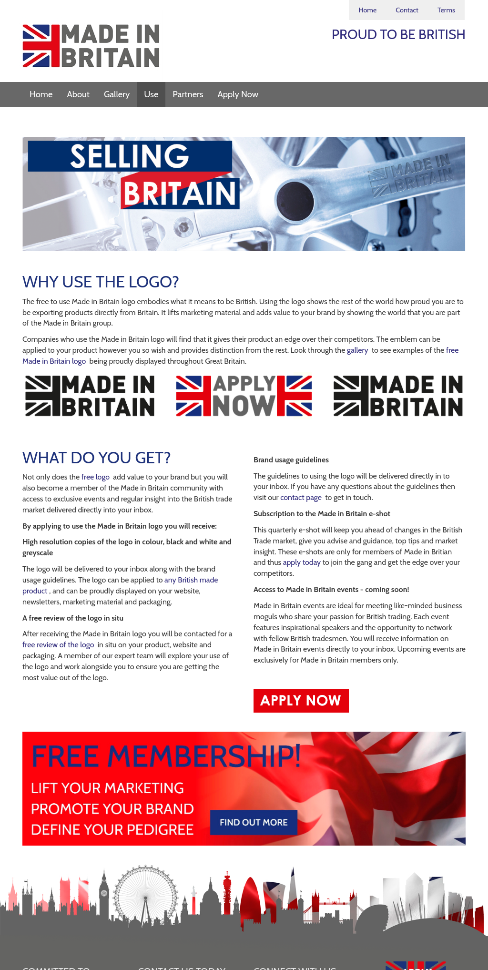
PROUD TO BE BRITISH (399, 34)
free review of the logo (59, 644)
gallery (358, 350)
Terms (446, 10)
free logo (96, 476)
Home (367, 10)
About (78, 94)
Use (151, 94)
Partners (188, 94)
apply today (303, 562)
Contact (407, 10)
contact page (301, 497)
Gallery (117, 94)
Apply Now (238, 94)
